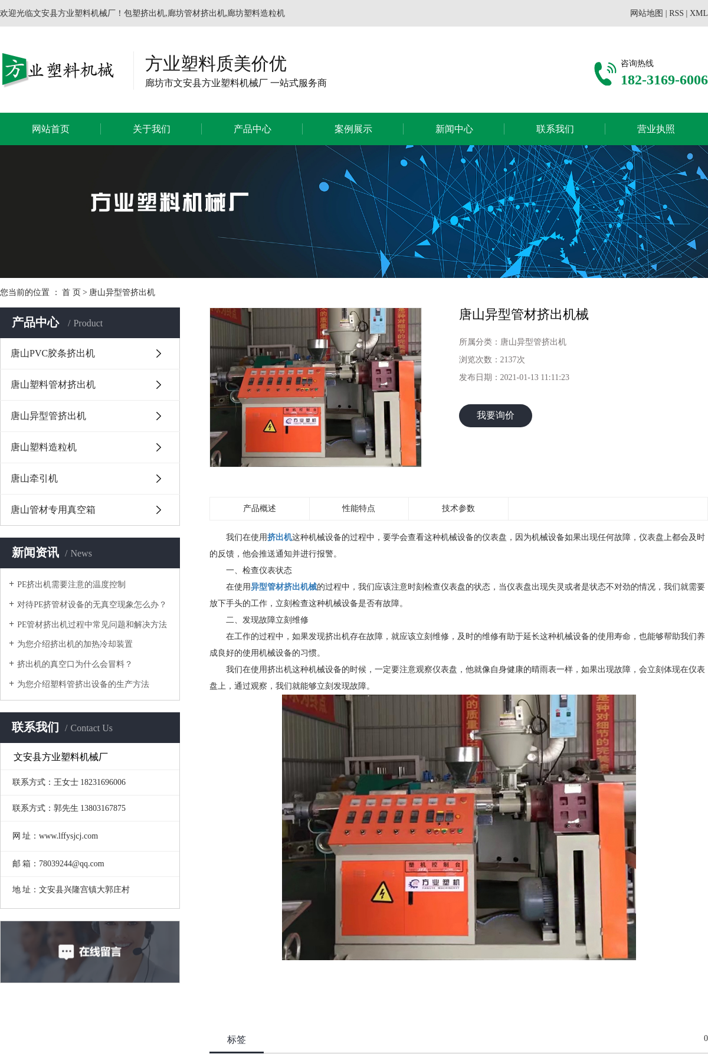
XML (699, 13)
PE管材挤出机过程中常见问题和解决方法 (92, 624)
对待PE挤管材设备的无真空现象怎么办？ (92, 604)
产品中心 (252, 129)
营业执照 (656, 129)
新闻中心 (454, 129)
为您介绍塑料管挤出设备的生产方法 (83, 684)
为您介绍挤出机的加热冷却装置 (75, 644)
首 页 (71, 292)
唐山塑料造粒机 (44, 447)
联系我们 (555, 129)
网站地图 (646, 13)
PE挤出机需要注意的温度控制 (71, 584)
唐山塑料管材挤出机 (53, 384)
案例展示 (353, 129)
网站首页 (51, 129)
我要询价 (495, 415)
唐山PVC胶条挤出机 (53, 353)
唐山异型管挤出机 (122, 292)
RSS (676, 13)
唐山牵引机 (34, 478)
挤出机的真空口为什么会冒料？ (75, 664)
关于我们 (152, 129)
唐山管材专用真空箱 (53, 510)
